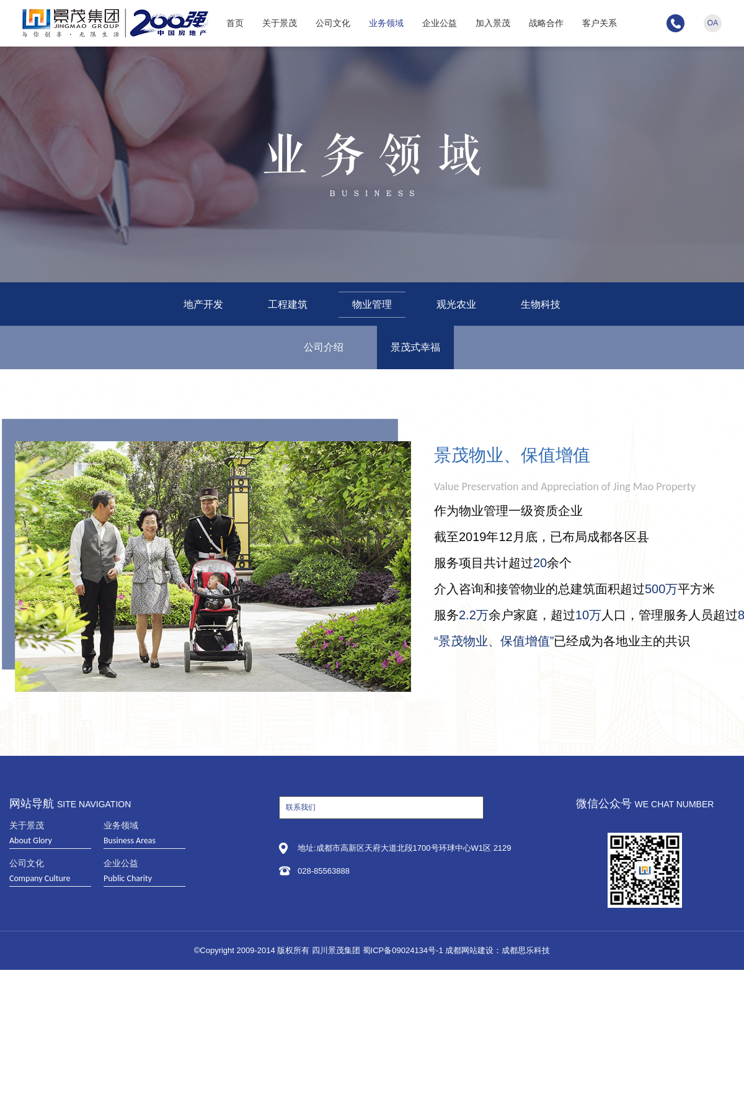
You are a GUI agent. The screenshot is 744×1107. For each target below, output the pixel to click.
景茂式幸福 (415, 347)
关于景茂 (279, 23)
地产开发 (203, 304)
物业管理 (372, 304)
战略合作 (546, 23)
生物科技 (540, 304)
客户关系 (599, 23)
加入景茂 (493, 23)
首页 (235, 23)
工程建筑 (288, 304)
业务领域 (386, 23)
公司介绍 (323, 347)
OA (712, 23)
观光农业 (456, 304)
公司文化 (333, 23)
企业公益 (439, 23)
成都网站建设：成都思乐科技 (497, 950)
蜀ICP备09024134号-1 (403, 950)
